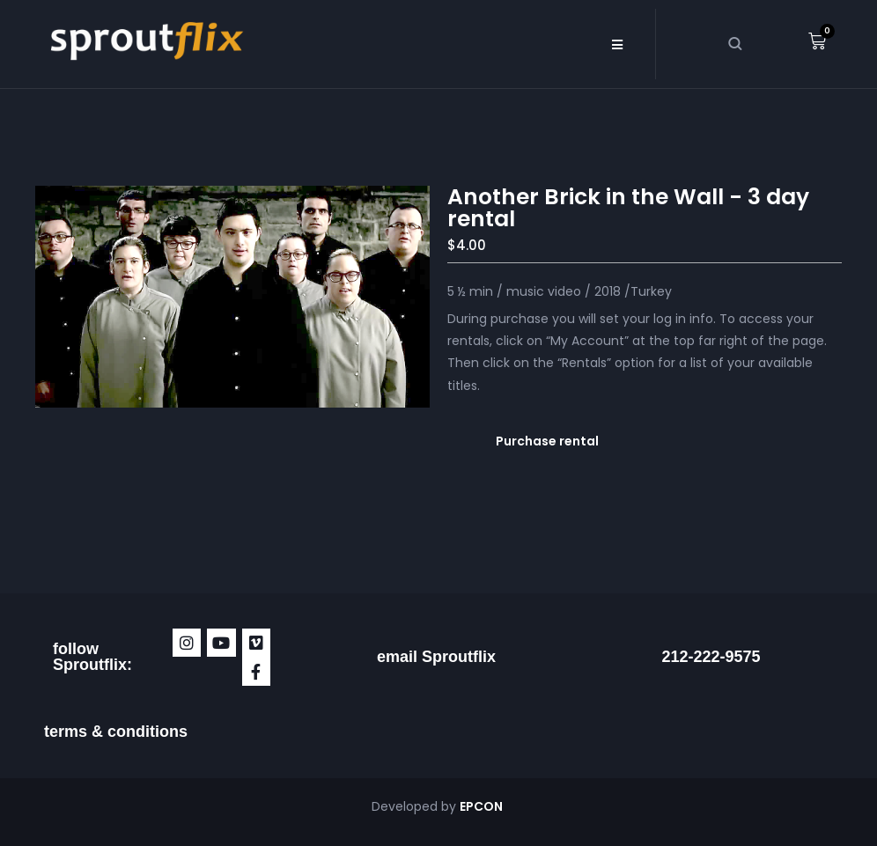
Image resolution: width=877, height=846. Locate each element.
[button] (617, 44)
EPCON (482, 806)
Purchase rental (547, 441)
